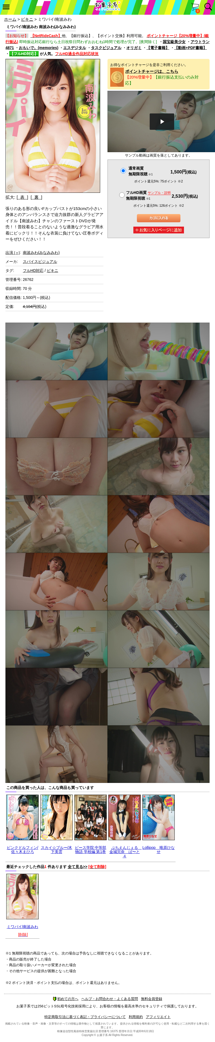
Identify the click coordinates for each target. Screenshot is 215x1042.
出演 (12, 252)
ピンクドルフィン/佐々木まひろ (22, 849)
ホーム (10, 19)
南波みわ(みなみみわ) (41, 252)
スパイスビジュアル (40, 261)
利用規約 (136, 1017)
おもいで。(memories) (38, 48)
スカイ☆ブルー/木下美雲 (56, 849)
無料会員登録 (151, 999)
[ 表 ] (22, 197)
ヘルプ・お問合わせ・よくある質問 (109, 999)
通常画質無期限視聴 (140, 171)
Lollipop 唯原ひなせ (158, 849)
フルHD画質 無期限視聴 (148, 195)
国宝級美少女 (174, 42)
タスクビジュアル (106, 48)
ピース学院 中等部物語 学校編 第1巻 (90, 849)
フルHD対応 (33, 270)
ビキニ (27, 19)
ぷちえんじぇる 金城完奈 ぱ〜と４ (125, 851)
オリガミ (134, 48)
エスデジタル (74, 48)
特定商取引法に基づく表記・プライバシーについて (85, 1017)
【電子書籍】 (157, 48)
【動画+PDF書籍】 (190, 48)
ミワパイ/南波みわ (22, 926)
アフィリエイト (158, 1017)
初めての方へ (65, 999)
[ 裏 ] (36, 197)
